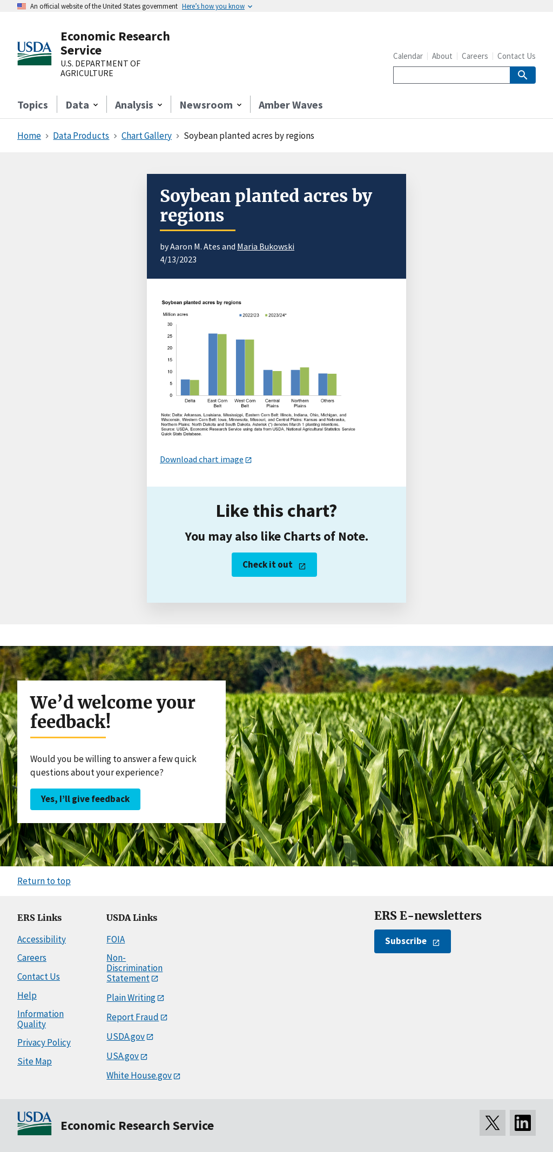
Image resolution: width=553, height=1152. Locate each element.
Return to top (44, 881)
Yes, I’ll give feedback (85, 799)
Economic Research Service (115, 43)
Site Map (34, 1061)
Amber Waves (291, 104)
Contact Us (516, 55)
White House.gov (139, 1075)
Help (27, 995)
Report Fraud (132, 1017)
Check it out (267, 564)
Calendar (408, 55)
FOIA (115, 939)
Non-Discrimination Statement (134, 967)
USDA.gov (125, 1036)
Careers (475, 55)
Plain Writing (131, 997)
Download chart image (202, 459)
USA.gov (122, 1056)
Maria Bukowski (265, 246)
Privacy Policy (44, 1042)
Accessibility (41, 939)
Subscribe (406, 941)
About (442, 55)
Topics (32, 104)
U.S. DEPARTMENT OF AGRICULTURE (100, 68)
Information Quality (40, 1019)
